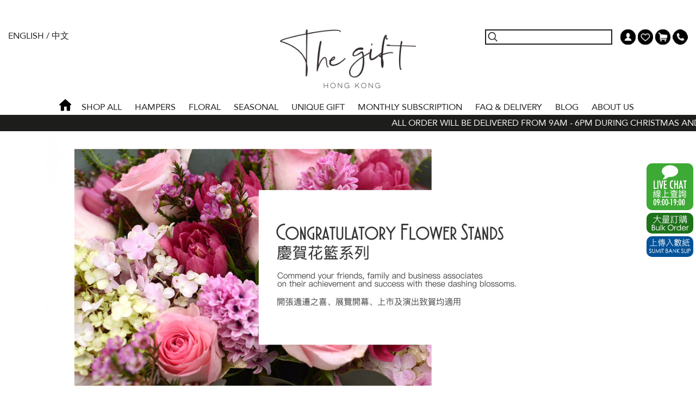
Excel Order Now (670, 223)
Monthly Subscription (410, 107)
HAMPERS (155, 107)
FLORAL (205, 107)
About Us (613, 107)
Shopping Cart (662, 37)
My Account (628, 37)
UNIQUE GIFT (318, 107)
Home (65, 105)
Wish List (645, 37)
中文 (60, 36)
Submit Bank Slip (670, 246)
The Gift (348, 58)
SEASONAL (256, 107)
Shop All (102, 107)
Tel (680, 37)
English (26, 36)
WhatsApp (670, 186)
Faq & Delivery (508, 107)
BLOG (567, 107)
